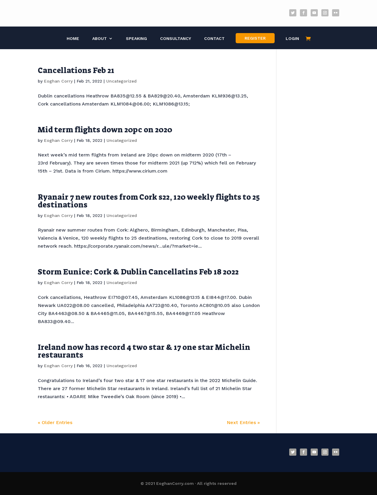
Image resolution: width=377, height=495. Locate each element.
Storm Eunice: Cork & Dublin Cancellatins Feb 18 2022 (138, 272)
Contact (214, 38)
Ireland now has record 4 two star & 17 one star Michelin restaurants (144, 351)
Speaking (136, 38)
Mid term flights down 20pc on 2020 (105, 130)
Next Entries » (243, 422)
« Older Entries (55, 422)
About (99, 38)
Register (255, 38)
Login (292, 38)
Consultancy (175, 38)
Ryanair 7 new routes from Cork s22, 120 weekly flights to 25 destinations (149, 201)
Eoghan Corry (58, 81)
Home (73, 38)
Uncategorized (121, 81)
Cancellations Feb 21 (76, 70)
